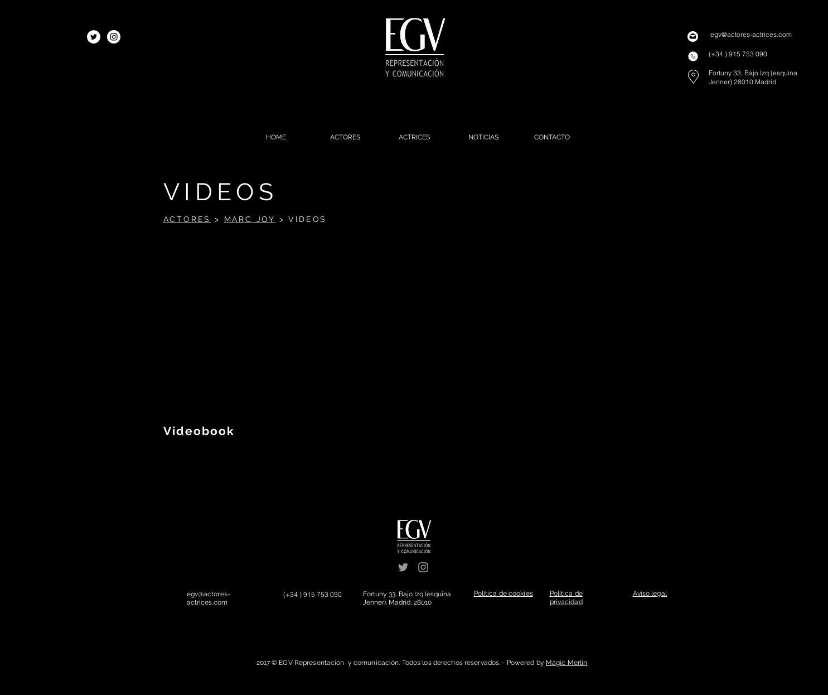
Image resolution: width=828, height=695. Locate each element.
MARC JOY (249, 219)
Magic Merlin (566, 663)
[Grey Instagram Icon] (423, 567)
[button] (503, 593)
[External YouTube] (278, 329)
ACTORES (187, 219)
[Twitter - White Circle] (93, 37)
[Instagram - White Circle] (113, 37)
